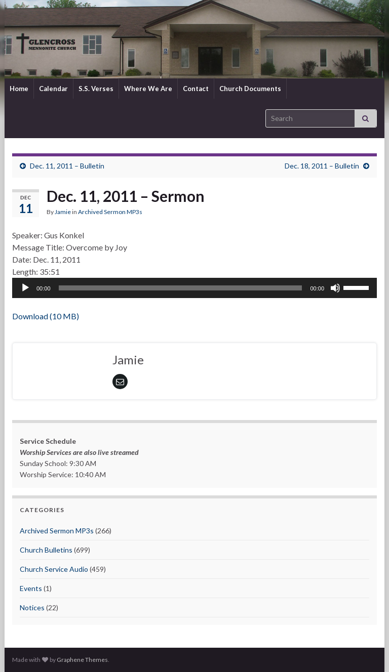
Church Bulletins (46, 549)
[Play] (25, 288)
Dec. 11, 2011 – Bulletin (67, 165)
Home (19, 89)
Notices (32, 607)
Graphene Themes (82, 659)
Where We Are (148, 89)
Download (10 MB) (45, 316)
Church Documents (250, 89)
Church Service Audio (54, 569)
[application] (194, 288)
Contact (196, 89)
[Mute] (335, 288)
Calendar (53, 89)
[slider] (180, 287)
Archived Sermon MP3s (110, 212)
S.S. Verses (96, 89)
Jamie (63, 212)
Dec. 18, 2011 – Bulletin (322, 165)
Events (31, 588)
